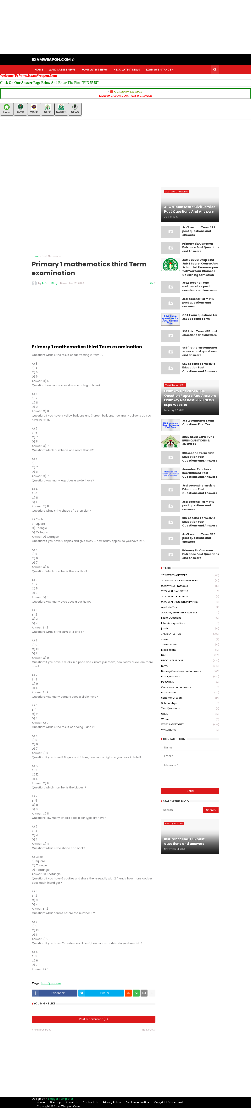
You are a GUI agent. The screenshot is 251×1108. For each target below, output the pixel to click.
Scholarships (190, 703)
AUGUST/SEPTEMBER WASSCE (190, 613)
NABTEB (190, 655)
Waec (190, 719)
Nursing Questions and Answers (190, 671)
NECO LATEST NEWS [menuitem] (127, 69)
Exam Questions (190, 618)
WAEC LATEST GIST (190, 725)
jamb (190, 629)
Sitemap (55, 1102)
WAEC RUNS (190, 730)
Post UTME (190, 682)
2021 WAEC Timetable (190, 586)
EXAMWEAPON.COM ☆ (53, 59)
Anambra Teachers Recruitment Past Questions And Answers (199, 473)
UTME (190, 714)
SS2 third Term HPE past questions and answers (199, 333)
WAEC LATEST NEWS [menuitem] (62, 69)
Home (36, 256)
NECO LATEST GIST (190, 661)
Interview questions (190, 623)
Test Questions (190, 709)
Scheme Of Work (190, 698)
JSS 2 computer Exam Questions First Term (198, 422)
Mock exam (190, 650)
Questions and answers (190, 687)
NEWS (190, 666)
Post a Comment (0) (93, 1019)
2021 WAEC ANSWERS (190, 575)
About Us (72, 1102)
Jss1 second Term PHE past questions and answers (198, 302)
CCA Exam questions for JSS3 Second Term (200, 317)
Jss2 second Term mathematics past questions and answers (199, 286)
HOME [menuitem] (39, 69)
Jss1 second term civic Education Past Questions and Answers (199, 489)
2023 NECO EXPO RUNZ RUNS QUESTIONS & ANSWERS (198, 440)
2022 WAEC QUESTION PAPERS (190, 602)
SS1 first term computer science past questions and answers (199, 351)
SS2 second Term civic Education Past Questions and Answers (199, 367)
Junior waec (190, 645)
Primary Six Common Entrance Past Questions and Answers (200, 247)
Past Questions (51, 256)
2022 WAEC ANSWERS (190, 591)
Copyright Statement (168, 1102)
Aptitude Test (190, 607)
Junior (190, 639)
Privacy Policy (112, 1102)
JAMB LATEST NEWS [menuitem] (94, 69)
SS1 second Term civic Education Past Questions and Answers (199, 457)
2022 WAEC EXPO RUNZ (190, 597)
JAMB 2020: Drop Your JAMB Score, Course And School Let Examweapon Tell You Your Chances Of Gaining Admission (200, 267)
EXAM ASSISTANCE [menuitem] (158, 69)
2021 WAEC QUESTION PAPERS (190, 581)
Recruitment (190, 693)
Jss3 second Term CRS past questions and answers (198, 231)
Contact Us (90, 1102)
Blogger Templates (61, 1099)
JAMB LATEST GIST (190, 634)
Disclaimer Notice (137, 1102)
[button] (215, 69)
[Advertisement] (116, 27)
